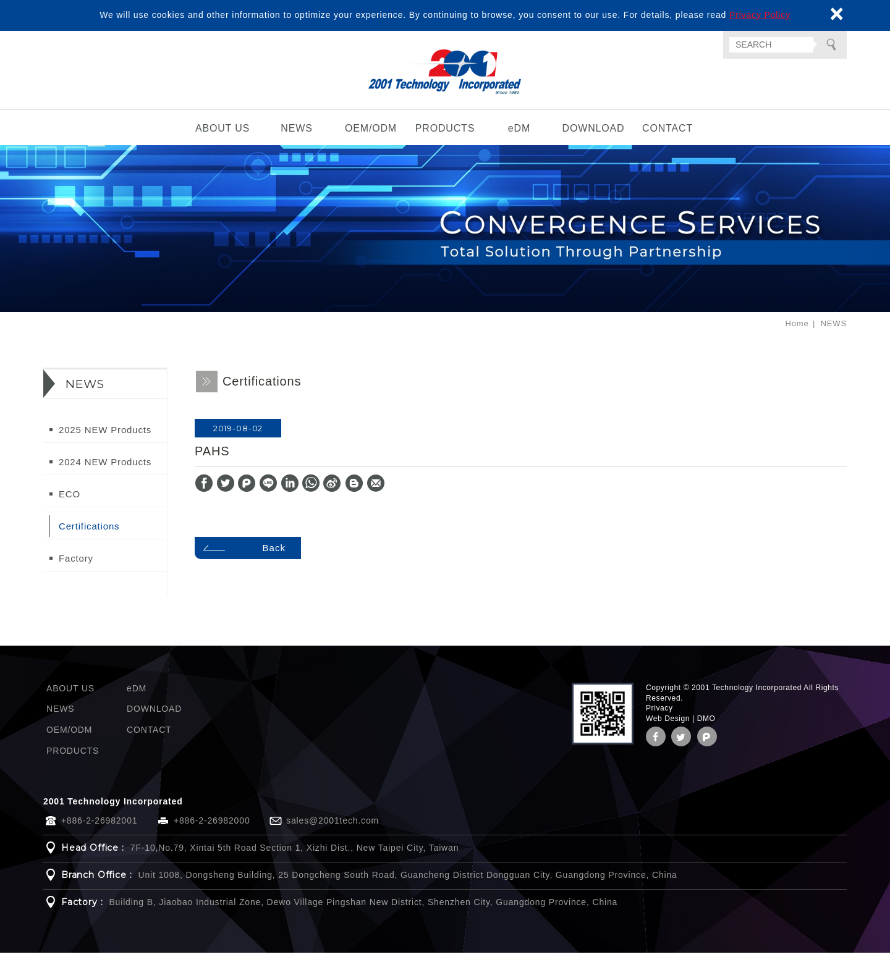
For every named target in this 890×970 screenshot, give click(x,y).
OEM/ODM (371, 146)
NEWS (296, 146)
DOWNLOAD (593, 146)
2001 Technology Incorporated (445, 80)
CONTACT (667, 146)
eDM (519, 146)
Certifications (89, 543)
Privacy (659, 726)
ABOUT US (222, 146)
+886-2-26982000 (212, 838)
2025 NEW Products (105, 447)
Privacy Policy (759, 15)
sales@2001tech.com (332, 838)
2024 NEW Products (105, 479)
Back (279, 565)
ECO (69, 511)
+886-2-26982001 (99, 838)
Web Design (668, 736)
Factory (76, 575)
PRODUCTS (445, 146)
